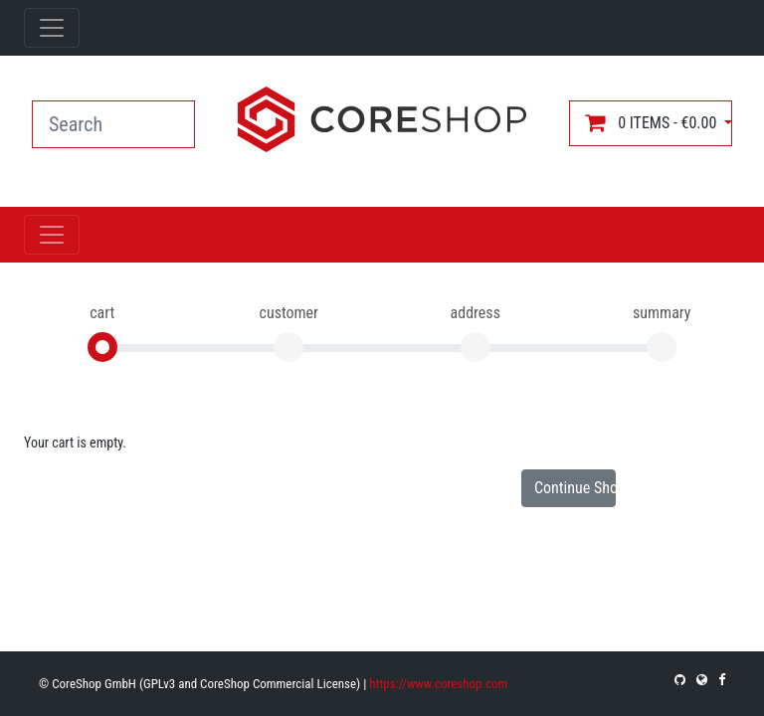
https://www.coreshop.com (438, 683)
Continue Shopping (575, 487)
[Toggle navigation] (52, 28)
